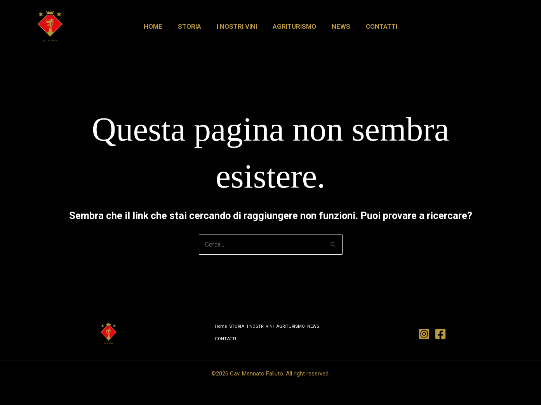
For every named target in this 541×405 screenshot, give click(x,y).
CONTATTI (375, 26)
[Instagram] (424, 333)
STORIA (193, 26)
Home (159, 26)
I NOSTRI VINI (238, 26)
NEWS (337, 26)
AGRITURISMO (293, 26)
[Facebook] (440, 333)
